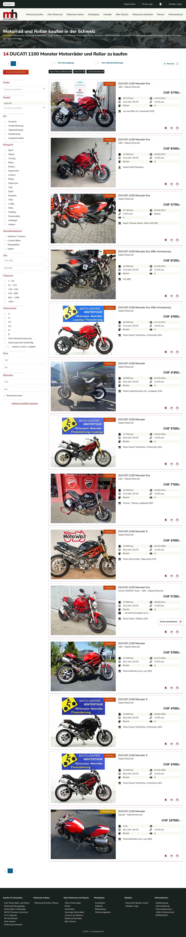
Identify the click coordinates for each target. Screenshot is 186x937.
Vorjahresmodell (16, 138)
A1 (9, 322)
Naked (11, 154)
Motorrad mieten (75, 14)
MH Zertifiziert (11, 918)
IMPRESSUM (162, 915)
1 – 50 (11, 281)
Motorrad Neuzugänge (14, 906)
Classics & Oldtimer (74, 915)
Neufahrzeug (14, 134)
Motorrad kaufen (34, 14)
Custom (12, 174)
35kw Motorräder (73, 903)
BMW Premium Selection (16, 912)
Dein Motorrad (55, 14)
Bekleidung (100, 909)
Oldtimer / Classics (16, 236)
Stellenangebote (103, 912)
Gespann (12, 195)
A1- (10, 326)
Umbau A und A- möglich (24, 346)
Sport (10, 150)
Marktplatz (93, 14)
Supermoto (13, 170)
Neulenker (70, 909)
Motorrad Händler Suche (136, 903)
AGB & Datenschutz (165, 912)
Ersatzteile (100, 903)
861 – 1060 (13, 297)
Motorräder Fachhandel (15, 909)
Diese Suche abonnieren (15, 72)
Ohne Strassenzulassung (19, 338)
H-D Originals (10, 915)
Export (11, 248)
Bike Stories (122, 14)
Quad (10, 191)
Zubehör (99, 906)
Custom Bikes (14, 240)
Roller (11, 179)
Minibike (12, 212)
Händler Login (175, 4)
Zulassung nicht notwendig (20, 342)
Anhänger (12, 220)
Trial (10, 187)
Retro (11, 162)
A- (9, 317)
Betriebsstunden (14, 395)
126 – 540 (13, 289)
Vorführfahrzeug (15, 125)
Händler (107, 14)
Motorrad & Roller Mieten (46, 903)
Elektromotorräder (73, 918)
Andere (11, 224)
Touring (11, 158)
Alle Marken (10, 921)
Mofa (10, 208)
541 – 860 (13, 293)
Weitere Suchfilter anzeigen (25, 403)
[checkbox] (53, 62)
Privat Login (147, 4)
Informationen (175, 14)
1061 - (11, 301)
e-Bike (11, 203)
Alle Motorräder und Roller (17, 903)
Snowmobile (14, 216)
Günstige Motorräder (74, 912)
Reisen (160, 14)
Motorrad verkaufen (143, 14)
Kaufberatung (162, 903)
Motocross (13, 183)
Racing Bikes (14, 244)
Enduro (11, 166)
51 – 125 (12, 285)
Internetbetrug (162, 906)
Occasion (12, 121)
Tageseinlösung (15, 129)
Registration (129, 4)
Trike (10, 199)
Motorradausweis (164, 909)
